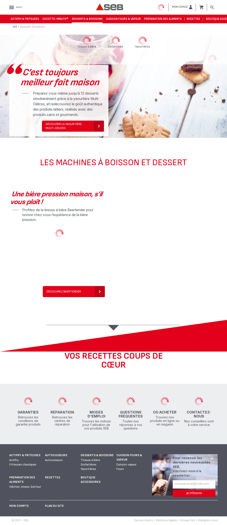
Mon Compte (19, 506)
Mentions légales (166, 520)
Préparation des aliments (163, 19)
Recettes (193, 19)
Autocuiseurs (56, 455)
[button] (182, 7)
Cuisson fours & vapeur (123, 19)
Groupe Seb (187, 520)
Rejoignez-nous (208, 520)
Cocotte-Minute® (55, 19)
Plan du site (54, 506)
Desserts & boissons (87, 19)
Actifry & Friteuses (25, 19)
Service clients (143, 520)
